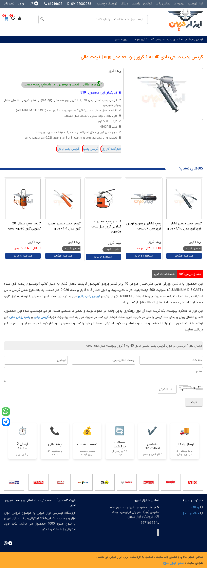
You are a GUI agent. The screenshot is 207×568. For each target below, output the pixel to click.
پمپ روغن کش (19, 317)
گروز (111, 71)
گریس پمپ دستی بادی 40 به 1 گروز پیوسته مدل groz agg (147, 39)
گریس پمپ (90, 149)
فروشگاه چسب (107, 4)
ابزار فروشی (195, 4)
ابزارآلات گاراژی (111, 149)
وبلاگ (124, 4)
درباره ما (179, 4)
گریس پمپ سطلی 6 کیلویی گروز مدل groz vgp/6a (106, 227)
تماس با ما (162, 4)
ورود (21, 4)
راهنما (136, 4)
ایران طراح (169, 563)
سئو (181, 563)
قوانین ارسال (190, 513)
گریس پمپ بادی (68, 149)
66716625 (53, 4)
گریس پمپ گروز (194, 39)
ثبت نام (9, 4)
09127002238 (81, 4)
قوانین (147, 4)
